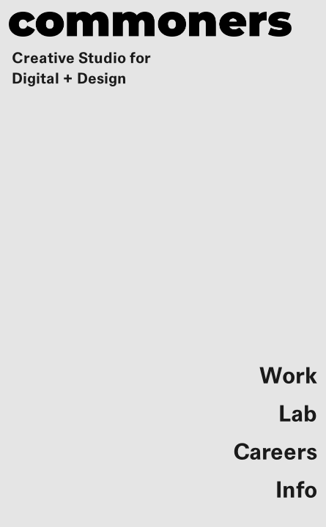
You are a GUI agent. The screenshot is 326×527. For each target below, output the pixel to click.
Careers (275, 452)
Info (296, 490)
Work (288, 376)
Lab (297, 414)
